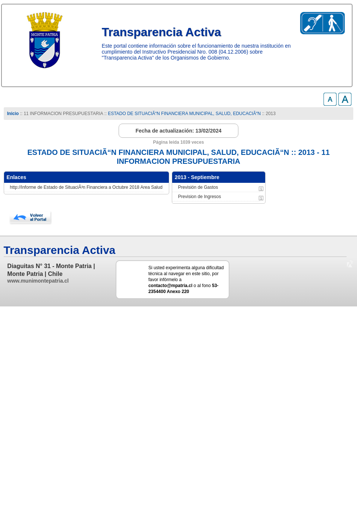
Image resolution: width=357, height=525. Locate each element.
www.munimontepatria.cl (38, 281)
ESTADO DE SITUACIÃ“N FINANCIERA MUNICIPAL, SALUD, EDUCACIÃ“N (184, 113)
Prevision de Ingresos (199, 196)
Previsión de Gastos (198, 187)
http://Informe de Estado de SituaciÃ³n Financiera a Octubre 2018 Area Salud (86, 187)
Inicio (13, 113)
